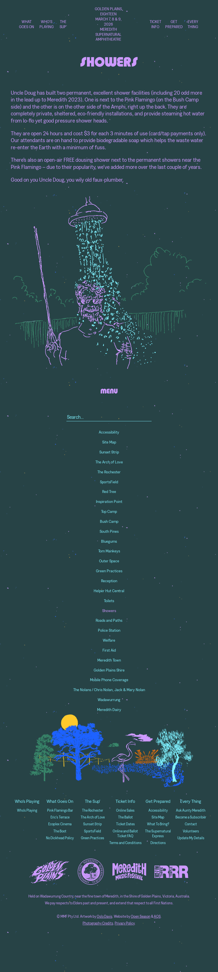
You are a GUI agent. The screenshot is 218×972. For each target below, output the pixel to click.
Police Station (109, 630)
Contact (191, 824)
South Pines (109, 531)
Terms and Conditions (125, 843)
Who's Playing (46, 24)
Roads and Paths (109, 620)
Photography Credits (98, 923)
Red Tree (109, 491)
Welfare (109, 640)
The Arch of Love (109, 462)
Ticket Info (155, 24)
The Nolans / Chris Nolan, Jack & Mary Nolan (109, 689)
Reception (109, 581)
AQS (157, 916)
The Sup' (63, 24)
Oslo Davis (104, 916)
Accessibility (109, 432)
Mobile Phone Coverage (109, 679)
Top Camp (109, 511)
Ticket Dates (125, 824)
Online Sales (125, 810)
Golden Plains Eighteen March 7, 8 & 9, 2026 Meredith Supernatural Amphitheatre (108, 24)
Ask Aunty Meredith (191, 810)
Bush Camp (109, 521)
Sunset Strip (109, 452)
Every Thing (193, 24)
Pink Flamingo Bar (60, 810)
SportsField (109, 482)
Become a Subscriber (190, 817)
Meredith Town (109, 660)
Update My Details (190, 838)
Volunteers (191, 831)
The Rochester (109, 472)
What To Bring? (158, 824)
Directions (158, 843)
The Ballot (125, 817)
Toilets (109, 600)
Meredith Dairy (109, 709)
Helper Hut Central (109, 590)
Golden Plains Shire (109, 670)
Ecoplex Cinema (60, 824)
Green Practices (109, 571)
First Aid (109, 650)
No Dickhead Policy (60, 838)
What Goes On (26, 24)
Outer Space (109, 561)
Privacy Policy (125, 923)
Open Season (140, 916)
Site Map (109, 442)
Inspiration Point (109, 501)
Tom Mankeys (109, 551)
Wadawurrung (109, 699)
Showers (109, 610)
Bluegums (109, 541)
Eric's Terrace (60, 817)
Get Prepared (174, 24)
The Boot (59, 831)
